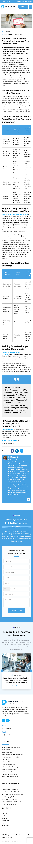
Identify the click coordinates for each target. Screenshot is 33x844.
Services (5, 742)
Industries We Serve (10, 784)
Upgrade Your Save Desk (10, 440)
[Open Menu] (30, 6)
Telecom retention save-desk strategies (15, 214)
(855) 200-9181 (6, 728)
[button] (2, 670)
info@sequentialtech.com (9, 735)
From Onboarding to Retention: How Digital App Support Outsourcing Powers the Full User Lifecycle (16, 680)
